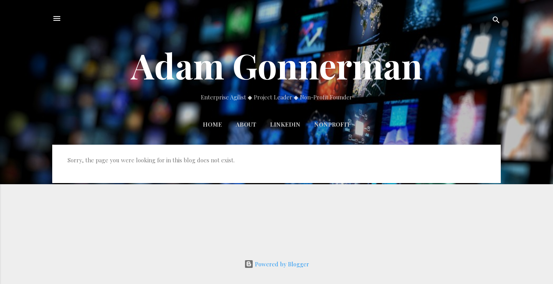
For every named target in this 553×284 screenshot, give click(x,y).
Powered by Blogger (276, 264)
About (246, 124)
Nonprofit (332, 124)
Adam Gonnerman (276, 65)
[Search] (496, 21)
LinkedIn (285, 124)
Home (212, 124)
